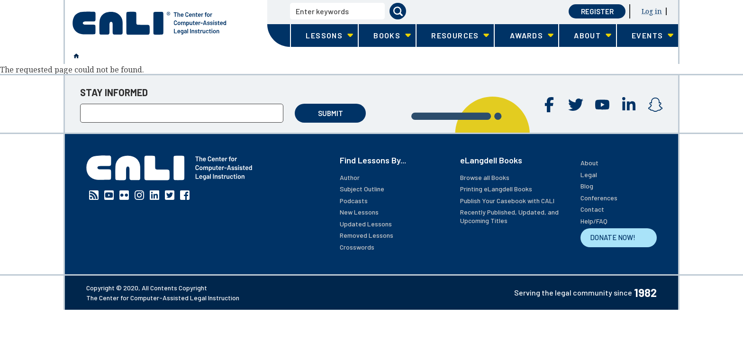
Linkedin (628, 104)
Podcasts (354, 201)
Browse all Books (484, 177)
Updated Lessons (366, 224)
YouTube (602, 104)
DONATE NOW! (612, 237)
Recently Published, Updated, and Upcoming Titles (509, 216)
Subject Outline (362, 189)
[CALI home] (149, 23)
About (589, 163)
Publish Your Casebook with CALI (507, 201)
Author (350, 177)
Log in (652, 11)
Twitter (575, 104)
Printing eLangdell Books (496, 189)
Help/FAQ (593, 221)
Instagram (655, 104)
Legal (588, 174)
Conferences (598, 198)
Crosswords (357, 247)
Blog (586, 186)
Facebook (549, 104)
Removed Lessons (366, 235)
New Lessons (359, 212)
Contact (592, 209)
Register (597, 11)
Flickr (124, 195)
